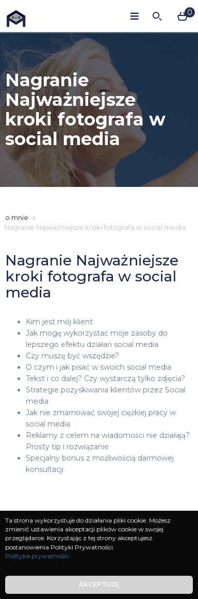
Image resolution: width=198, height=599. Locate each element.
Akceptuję (99, 584)
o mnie (16, 217)
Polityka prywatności (37, 556)
